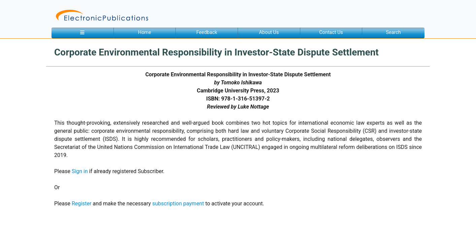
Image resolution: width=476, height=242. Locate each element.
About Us (269, 32)
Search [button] (393, 32)
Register (82, 203)
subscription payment (178, 203)
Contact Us (331, 32)
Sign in (80, 171)
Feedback (206, 32)
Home (144, 32)
